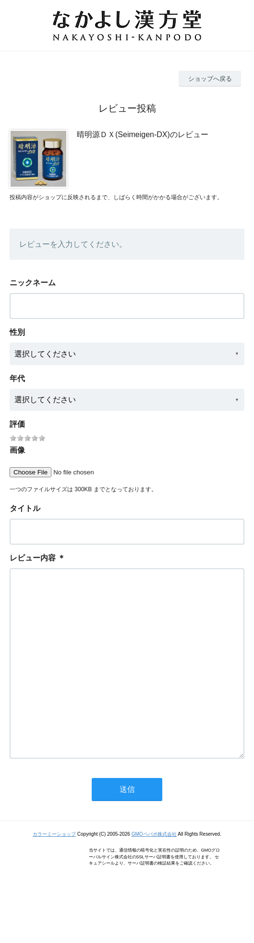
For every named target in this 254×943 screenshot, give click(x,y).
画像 (17, 450)
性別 (17, 332)
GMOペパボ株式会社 (154, 872)
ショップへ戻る (210, 78)
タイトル (25, 508)
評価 (17, 424)
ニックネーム (33, 283)
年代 (17, 378)
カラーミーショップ (54, 872)
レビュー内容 (33, 558)
